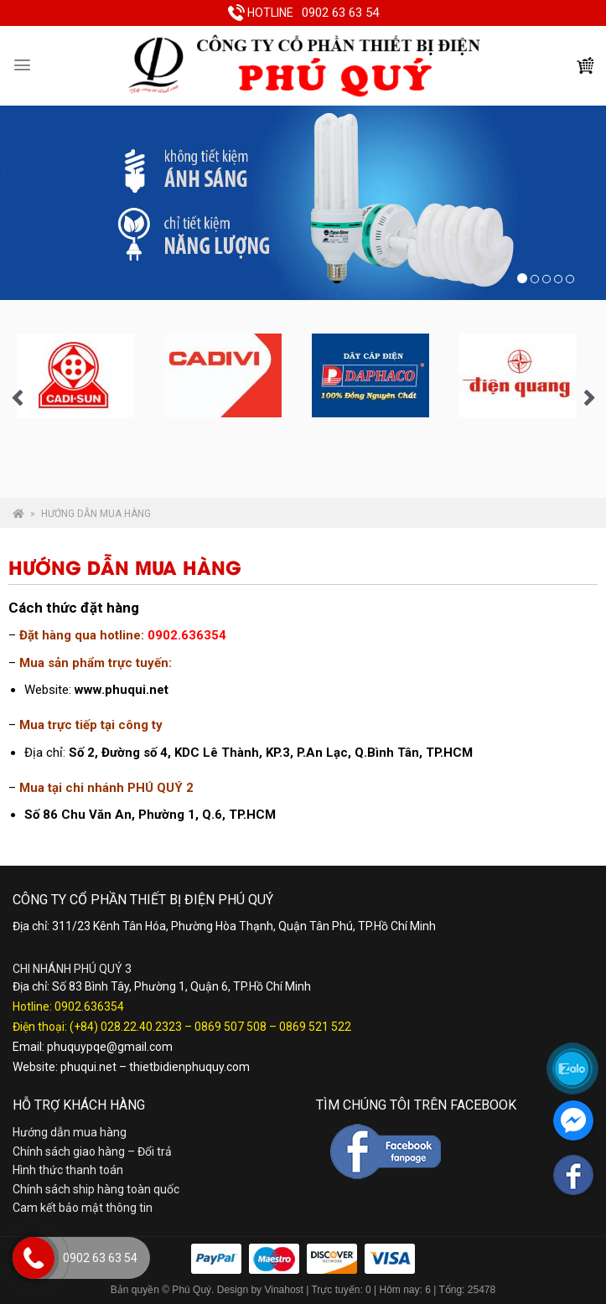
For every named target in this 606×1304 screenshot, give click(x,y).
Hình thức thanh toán (68, 1170)
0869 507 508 (230, 1026)
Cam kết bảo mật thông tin (83, 1207)
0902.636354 (89, 1006)
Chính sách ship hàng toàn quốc (96, 1189)
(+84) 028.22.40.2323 (126, 1026)
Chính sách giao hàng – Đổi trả (92, 1151)
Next (589, 399)
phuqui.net (88, 1067)
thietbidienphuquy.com (189, 1067)
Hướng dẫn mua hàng (70, 1132)
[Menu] (22, 65)
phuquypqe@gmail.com (110, 1046)
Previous (16, 399)
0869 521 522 (315, 1026)
